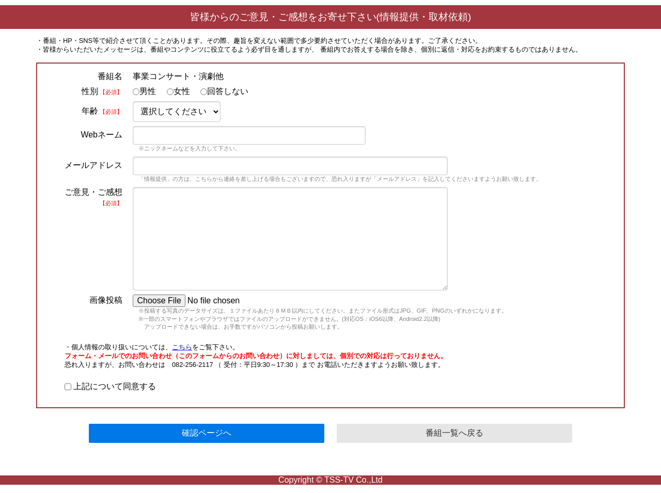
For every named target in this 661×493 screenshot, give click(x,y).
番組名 (110, 76)
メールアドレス (93, 165)
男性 (144, 91)
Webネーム (101, 134)
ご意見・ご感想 (93, 197)
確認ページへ (206, 432)
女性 (178, 91)
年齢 (102, 110)
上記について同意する (110, 386)
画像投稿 (105, 300)
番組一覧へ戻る (454, 432)
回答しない (224, 91)
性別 (102, 91)
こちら (182, 347)
